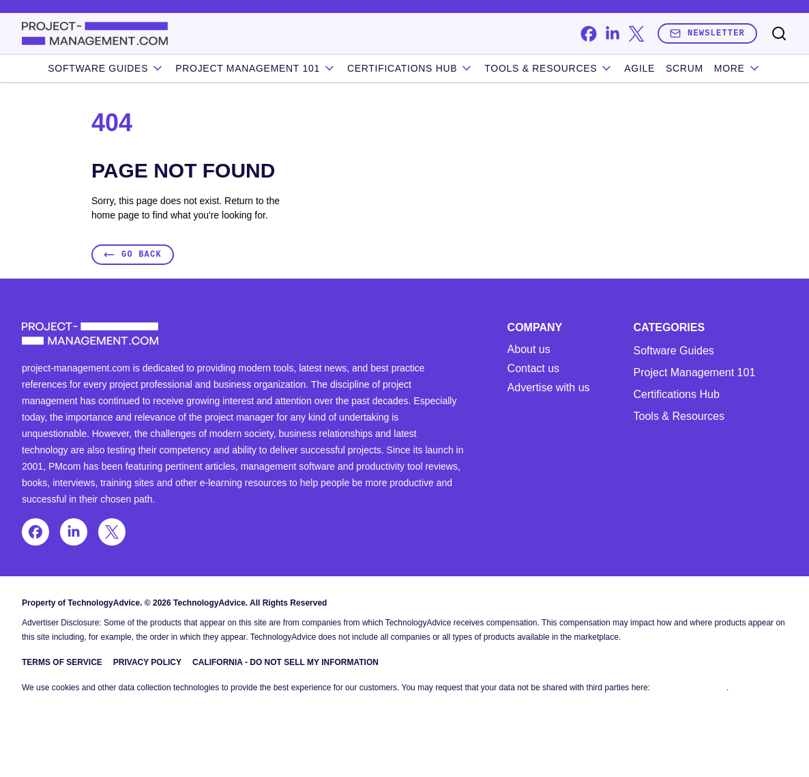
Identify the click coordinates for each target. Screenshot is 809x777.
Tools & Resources (548, 68)
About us (529, 349)
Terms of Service (62, 662)
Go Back (133, 254)
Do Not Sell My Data (689, 687)
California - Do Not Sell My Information (285, 662)
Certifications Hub (677, 394)
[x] (636, 34)
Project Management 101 (695, 372)
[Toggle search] (779, 33)
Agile (639, 68)
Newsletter (707, 33)
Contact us (533, 368)
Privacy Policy (147, 662)
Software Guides (106, 68)
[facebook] (588, 34)
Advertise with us (549, 387)
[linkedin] (612, 34)
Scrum (684, 68)
